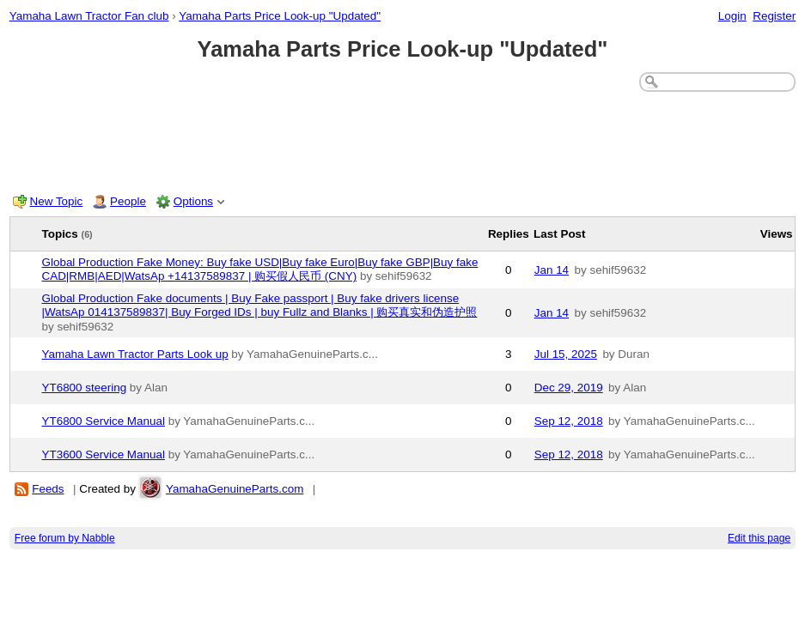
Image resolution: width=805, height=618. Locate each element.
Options (193, 201)
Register (774, 15)
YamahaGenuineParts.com (234, 488)
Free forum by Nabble (65, 538)
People (128, 201)
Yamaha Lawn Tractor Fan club (89, 15)
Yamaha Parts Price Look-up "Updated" (280, 15)
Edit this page (759, 538)
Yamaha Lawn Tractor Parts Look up (135, 354)
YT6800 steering (84, 387)
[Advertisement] (402, 139)
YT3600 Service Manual (103, 454)
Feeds (48, 488)
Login (732, 15)
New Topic (56, 201)
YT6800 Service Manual (103, 421)
